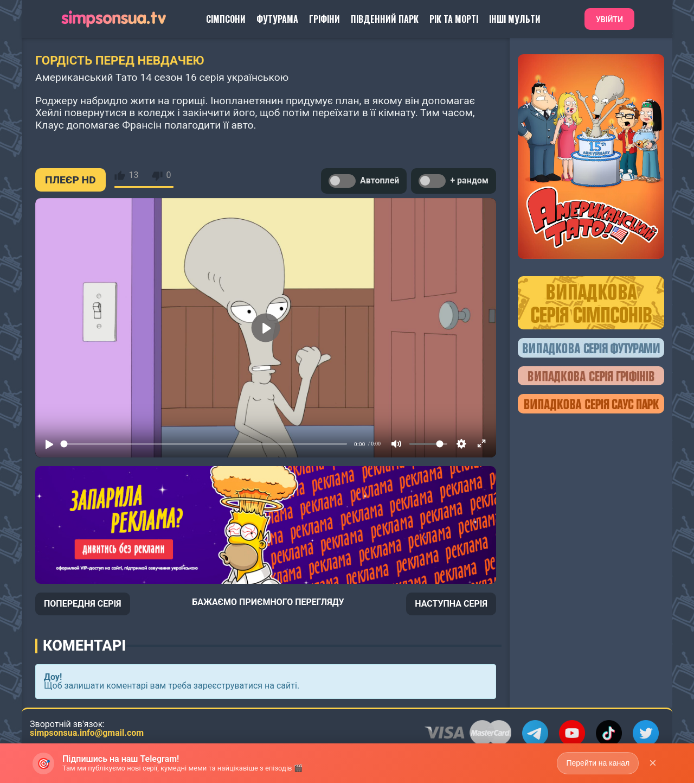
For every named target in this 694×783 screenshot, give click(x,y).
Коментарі (84, 645)
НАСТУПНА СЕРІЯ (451, 604)
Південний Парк (385, 19)
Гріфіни (324, 19)
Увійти (609, 19)
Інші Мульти (515, 19)
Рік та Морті (453, 19)
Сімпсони (226, 19)
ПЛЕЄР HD (70, 180)
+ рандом (454, 181)
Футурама (277, 19)
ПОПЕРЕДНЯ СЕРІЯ (82, 604)
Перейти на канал (597, 763)
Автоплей (364, 181)
